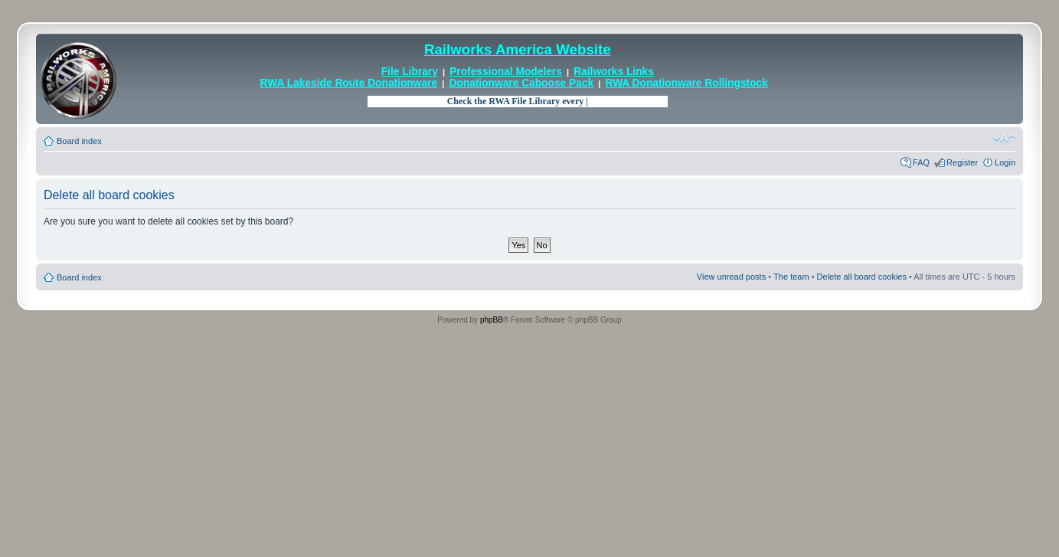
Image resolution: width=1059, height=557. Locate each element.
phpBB (491, 320)
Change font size (1004, 138)
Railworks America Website (517, 49)
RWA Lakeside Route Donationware (349, 83)
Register (962, 162)
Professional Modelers (505, 71)
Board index (79, 141)
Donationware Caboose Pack (521, 83)
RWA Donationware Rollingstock (686, 83)
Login (1005, 162)
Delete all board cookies (862, 276)
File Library (409, 71)
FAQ (921, 162)
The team (791, 276)
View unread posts (731, 276)
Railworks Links (614, 71)
